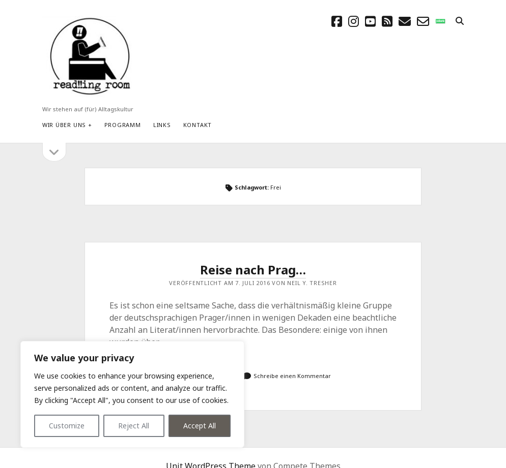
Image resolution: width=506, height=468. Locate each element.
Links (162, 125)
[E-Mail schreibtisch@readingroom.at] (405, 21)
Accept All (199, 425)
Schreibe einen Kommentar (292, 376)
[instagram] (353, 21)
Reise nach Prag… (253, 269)
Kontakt (197, 125)
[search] (460, 21)
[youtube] (370, 21)
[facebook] (336, 21)
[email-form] (423, 21)
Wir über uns (64, 125)
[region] (132, 394)
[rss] (387, 21)
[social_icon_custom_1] (440, 21)
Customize (67, 425)
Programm (122, 125)
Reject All (133, 425)
